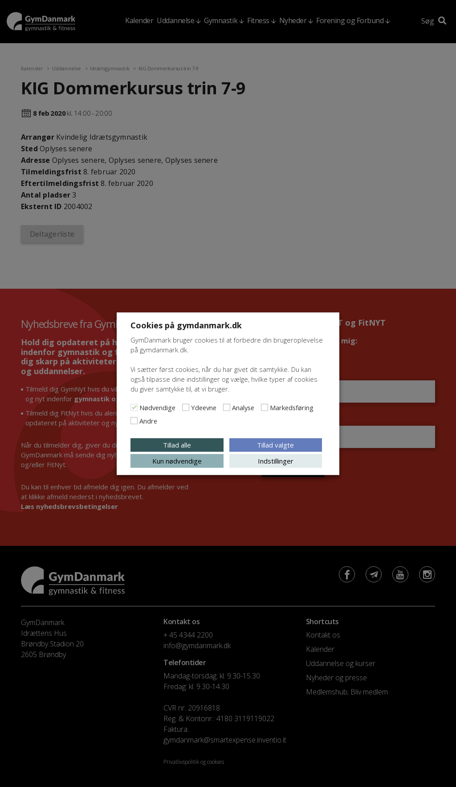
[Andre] (134, 420)
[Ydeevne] (185, 407)
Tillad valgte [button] (275, 444)
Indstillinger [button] (275, 460)
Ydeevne (203, 407)
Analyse (243, 407)
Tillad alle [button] (177, 444)
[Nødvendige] (134, 407)
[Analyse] (226, 407)
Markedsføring (292, 407)
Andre (148, 420)
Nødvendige (157, 407)
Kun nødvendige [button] (177, 460)
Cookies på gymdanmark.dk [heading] (186, 324)
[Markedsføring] (264, 407)
